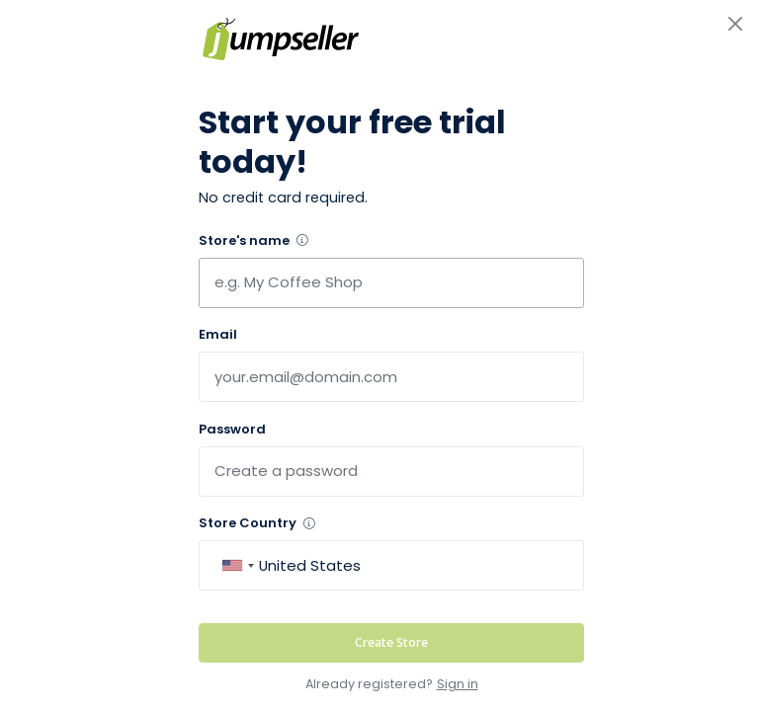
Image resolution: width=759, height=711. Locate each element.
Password (232, 429)
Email (218, 334)
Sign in (457, 683)
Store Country (256, 523)
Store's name (253, 240)
